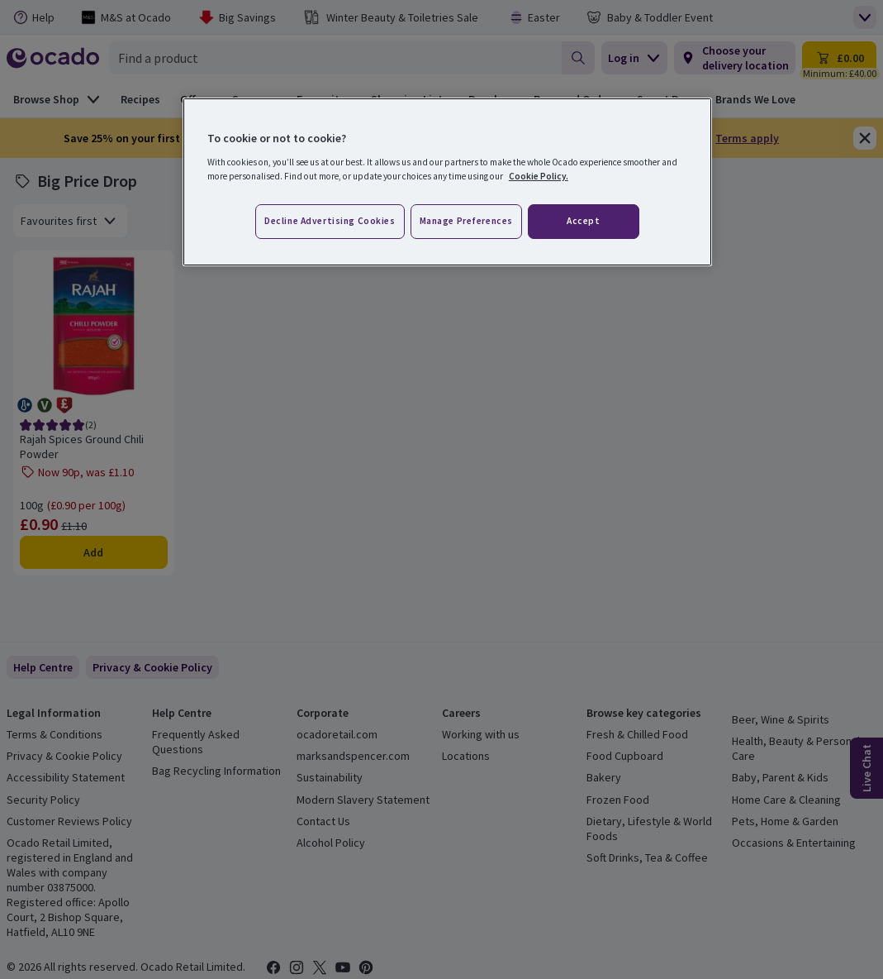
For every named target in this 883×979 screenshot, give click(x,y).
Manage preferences (466, 221)
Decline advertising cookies (329, 221)
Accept (583, 221)
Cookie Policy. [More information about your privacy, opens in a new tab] (538, 176)
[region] (447, 182)
